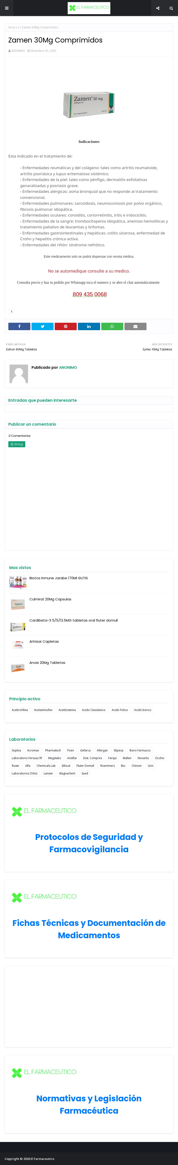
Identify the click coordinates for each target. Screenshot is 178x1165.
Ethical (66, 766)
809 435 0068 (90, 294)
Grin (150, 766)
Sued (85, 773)
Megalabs (54, 758)
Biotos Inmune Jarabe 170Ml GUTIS (58, 578)
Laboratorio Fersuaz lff (27, 758)
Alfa (27, 766)
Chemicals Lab (46, 766)
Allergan (102, 750)
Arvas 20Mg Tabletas (47, 662)
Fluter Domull (85, 766)
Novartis (143, 758)
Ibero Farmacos (140, 750)
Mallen (127, 758)
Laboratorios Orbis (24, 773)
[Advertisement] (89, 1006)
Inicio (11, 27)
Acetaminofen (43, 710)
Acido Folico (120, 710)
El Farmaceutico (42, 1159)
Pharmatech (53, 750)
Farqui (112, 758)
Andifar (72, 758)
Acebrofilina (20, 710)
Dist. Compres (92, 758)
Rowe (15, 766)
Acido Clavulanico (93, 710)
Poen (70, 750)
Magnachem (67, 773)
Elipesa (118, 750)
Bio (123, 766)
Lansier (48, 773)
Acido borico (142, 710)
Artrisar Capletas (44, 641)
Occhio (159, 758)
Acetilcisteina (67, 710)
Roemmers (107, 766)
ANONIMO (18, 51)
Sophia (16, 750)
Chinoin (137, 766)
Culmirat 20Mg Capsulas (50, 599)
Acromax (33, 750)
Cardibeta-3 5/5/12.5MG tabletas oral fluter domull (73, 620)
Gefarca (85, 750)
